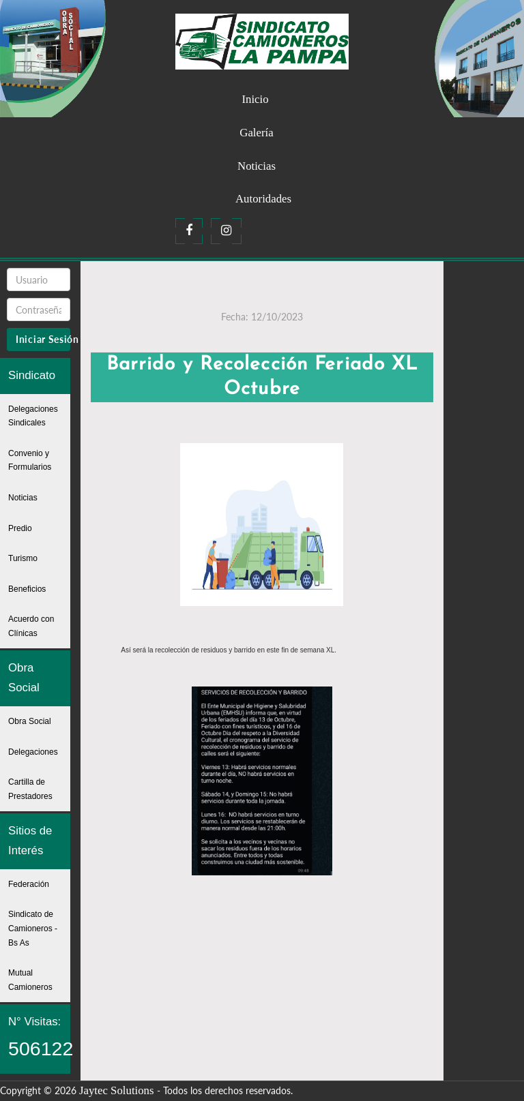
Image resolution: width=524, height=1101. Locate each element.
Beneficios (27, 589)
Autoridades (263, 198)
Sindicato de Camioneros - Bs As (32, 928)
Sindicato (31, 375)
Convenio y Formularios (29, 460)
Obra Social (24, 677)
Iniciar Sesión (43, 339)
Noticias (256, 166)
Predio (20, 528)
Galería (256, 132)
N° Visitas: (39, 1037)
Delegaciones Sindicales (33, 416)
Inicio (255, 99)
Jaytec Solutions (116, 1090)
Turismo (23, 558)
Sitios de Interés (30, 840)
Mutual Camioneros (30, 980)
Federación (28, 884)
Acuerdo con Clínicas (31, 626)
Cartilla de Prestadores (30, 789)
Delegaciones (33, 752)
